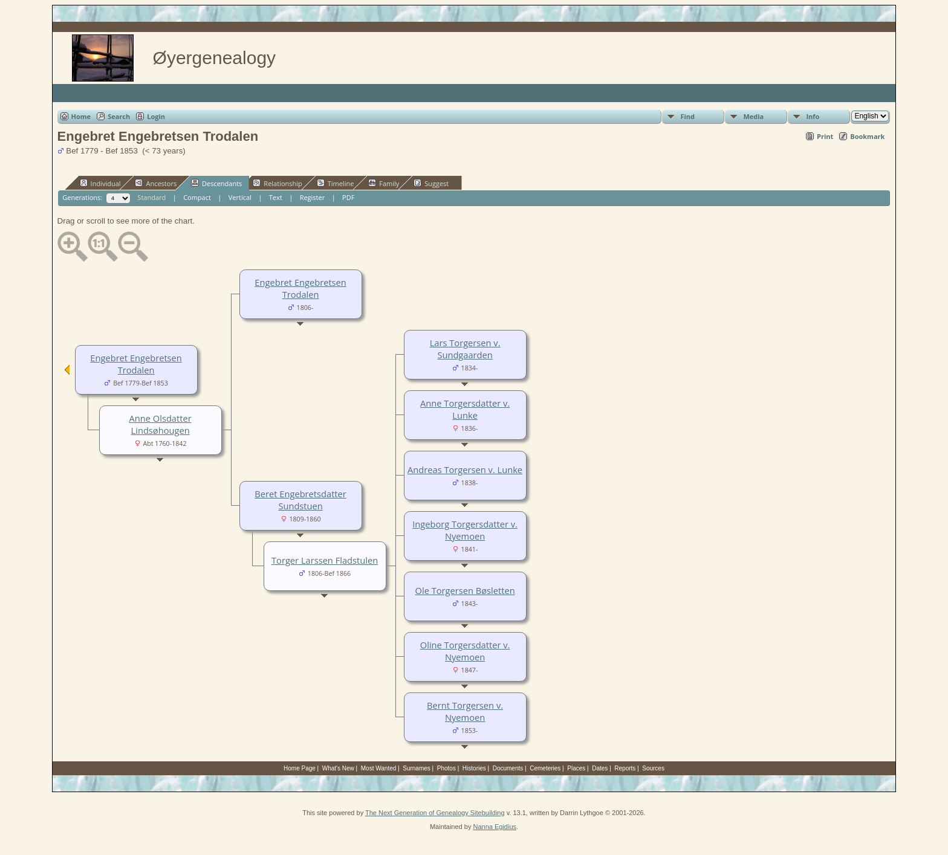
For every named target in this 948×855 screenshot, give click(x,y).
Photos (446, 768)
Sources (653, 768)
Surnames (416, 768)
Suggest (431, 183)
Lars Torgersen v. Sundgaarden (465, 349)
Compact (197, 197)
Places (576, 768)
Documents (508, 768)
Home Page (300, 768)
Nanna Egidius (494, 826)
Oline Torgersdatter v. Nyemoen (465, 651)
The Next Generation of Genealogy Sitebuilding (435, 812)
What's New (338, 768)
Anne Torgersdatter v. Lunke (465, 409)
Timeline (335, 183)
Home (81, 116)
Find (687, 116)
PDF (348, 197)
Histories (474, 768)
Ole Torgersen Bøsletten (465, 590)
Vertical (240, 197)
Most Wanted (379, 768)
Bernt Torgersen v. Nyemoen (465, 711)
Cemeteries (545, 768)
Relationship (277, 183)
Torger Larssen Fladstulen (324, 560)
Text (275, 197)
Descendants (216, 183)
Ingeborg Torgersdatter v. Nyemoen (465, 530)
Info (812, 116)
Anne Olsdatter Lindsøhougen (160, 424)
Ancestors (156, 183)
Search (119, 116)
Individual (100, 183)
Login (156, 116)
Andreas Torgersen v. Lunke (464, 469)
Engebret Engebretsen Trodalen (300, 288)
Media (753, 116)
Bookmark (867, 136)
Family (383, 183)
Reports (624, 768)
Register (312, 197)
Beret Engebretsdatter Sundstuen (300, 500)
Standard (151, 197)
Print (825, 136)
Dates (600, 768)
